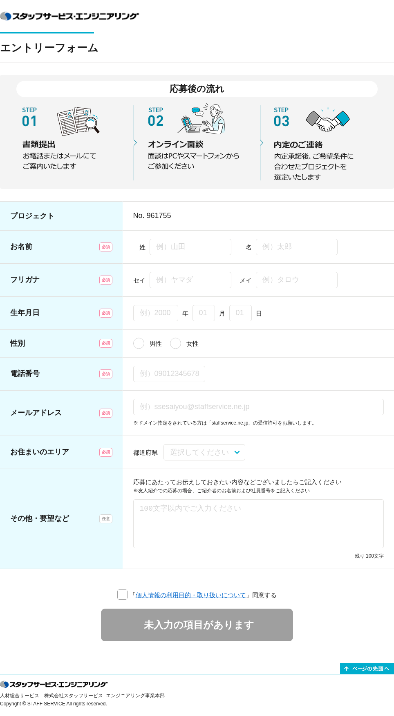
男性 (156, 343)
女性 (192, 343)
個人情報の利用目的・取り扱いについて (191, 594)
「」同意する (203, 594)
